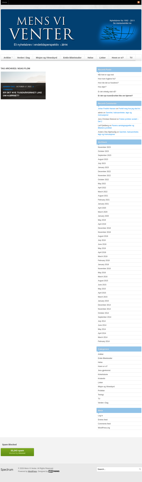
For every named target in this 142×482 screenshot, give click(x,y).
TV (131, 57)
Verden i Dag (23, 57)
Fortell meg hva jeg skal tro (129, 109)
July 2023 (102, 163)
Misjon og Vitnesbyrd (46, 57)
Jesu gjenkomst (104, 370)
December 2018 (104, 228)
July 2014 (102, 321)
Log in (100, 416)
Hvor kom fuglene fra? (107, 79)
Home (4, 2)
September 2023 (104, 155)
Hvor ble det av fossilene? (108, 83)
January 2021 (103, 204)
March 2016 (102, 277)
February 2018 (104, 260)
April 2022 (102, 188)
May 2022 (102, 184)
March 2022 (102, 192)
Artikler (7, 58)
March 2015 (102, 297)
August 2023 (103, 159)
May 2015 (102, 289)
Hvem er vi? (118, 57)
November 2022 (104, 175)
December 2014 (104, 305)
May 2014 (102, 329)
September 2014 (104, 317)
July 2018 (102, 240)
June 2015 (102, 285)
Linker (102, 57)
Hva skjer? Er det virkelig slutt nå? (118, 89)
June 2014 (102, 325)
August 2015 (103, 281)
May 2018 (102, 248)
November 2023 (104, 147)
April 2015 (102, 293)
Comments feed (104, 424)
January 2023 (103, 167)
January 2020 (103, 216)
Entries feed (103, 420)
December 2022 (104, 171)
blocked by (17, 451)
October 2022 (103, 180)
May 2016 (102, 273)
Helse (90, 57)
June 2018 (102, 244)
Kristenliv (101, 378)
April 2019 (102, 224)
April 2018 (102, 252)
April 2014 (102, 333)
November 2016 (104, 269)
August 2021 (103, 196)
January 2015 (103, 301)
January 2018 (103, 264)
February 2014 (104, 341)
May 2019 (102, 220)
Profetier (101, 391)
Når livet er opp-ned (106, 75)
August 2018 (103, 236)
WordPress (32, 471)
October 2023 (103, 151)
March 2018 (102, 256)
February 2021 (104, 200)
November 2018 (104, 232)
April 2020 (102, 208)
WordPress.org (104, 428)
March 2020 (102, 212)
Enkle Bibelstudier (72, 57)
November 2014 (104, 309)
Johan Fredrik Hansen (107, 109)
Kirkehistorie (103, 374)
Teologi (101, 395)
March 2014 (102, 337)
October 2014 (103, 313)
